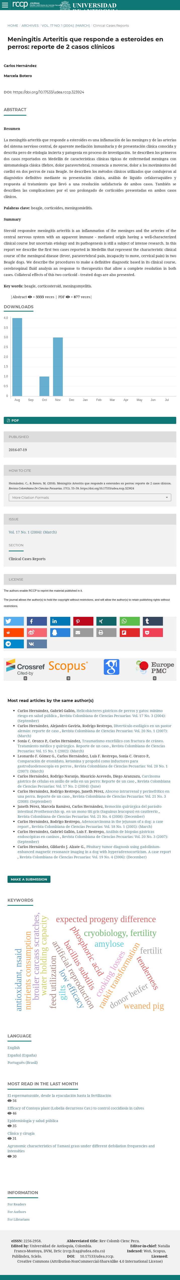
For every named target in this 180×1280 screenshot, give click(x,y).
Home (13, 25)
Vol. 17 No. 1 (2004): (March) (66, 25)
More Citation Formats (30, 497)
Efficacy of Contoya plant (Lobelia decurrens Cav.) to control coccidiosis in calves (76, 1108)
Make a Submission (29, 879)
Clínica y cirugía (21, 1133)
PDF (15, 420)
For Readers (17, 1204)
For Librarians (19, 1219)
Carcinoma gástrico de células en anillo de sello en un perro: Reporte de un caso (89, 779)
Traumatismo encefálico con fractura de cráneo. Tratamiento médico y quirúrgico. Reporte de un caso (91, 743)
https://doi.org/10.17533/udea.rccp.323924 (48, 92)
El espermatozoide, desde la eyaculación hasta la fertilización (59, 1095)
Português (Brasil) (23, 1062)
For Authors (17, 1211)
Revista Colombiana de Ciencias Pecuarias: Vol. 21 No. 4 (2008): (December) (81, 816)
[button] (14, 621)
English (14, 1047)
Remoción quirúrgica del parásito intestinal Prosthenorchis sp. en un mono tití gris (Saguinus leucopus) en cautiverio (89, 809)
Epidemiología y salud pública (33, 1120)
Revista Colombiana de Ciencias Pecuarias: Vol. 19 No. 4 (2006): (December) (83, 857)
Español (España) (22, 1055)
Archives (30, 25)
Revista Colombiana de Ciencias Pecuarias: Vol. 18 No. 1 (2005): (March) (92, 826)
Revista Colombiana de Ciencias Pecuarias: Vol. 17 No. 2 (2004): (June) (94, 784)
